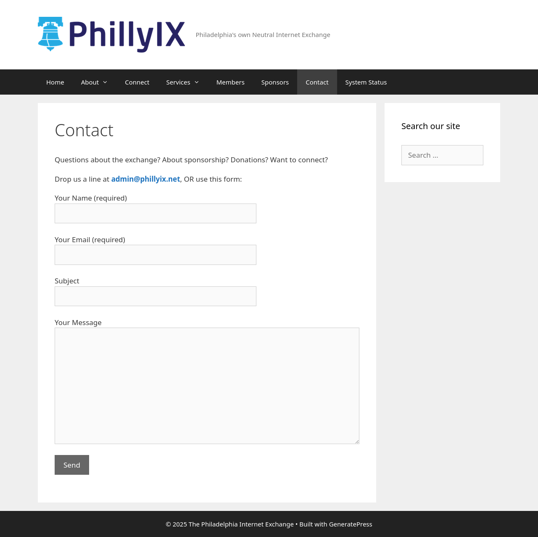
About (99, 82)
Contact (317, 82)
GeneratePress (350, 524)
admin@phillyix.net (145, 179)
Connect (137, 82)
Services (187, 82)
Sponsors (275, 82)
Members (230, 82)
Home (55, 82)
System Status (366, 82)
